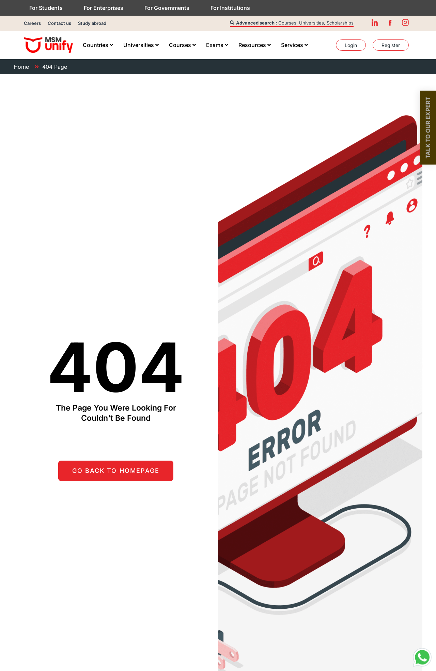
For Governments (166, 7)
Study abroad (92, 23)
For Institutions (230, 7)
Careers (32, 23)
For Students (46, 7)
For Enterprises (103, 7)
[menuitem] (98, 45)
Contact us (59, 23)
